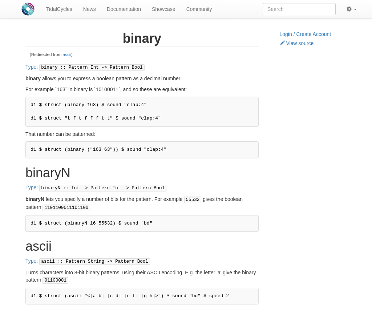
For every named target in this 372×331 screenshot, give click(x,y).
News (89, 9)
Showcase (163, 9)
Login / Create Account (305, 34)
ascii (67, 54)
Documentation (124, 9)
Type (30, 67)
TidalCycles (59, 9)
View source (297, 43)
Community (199, 9)
